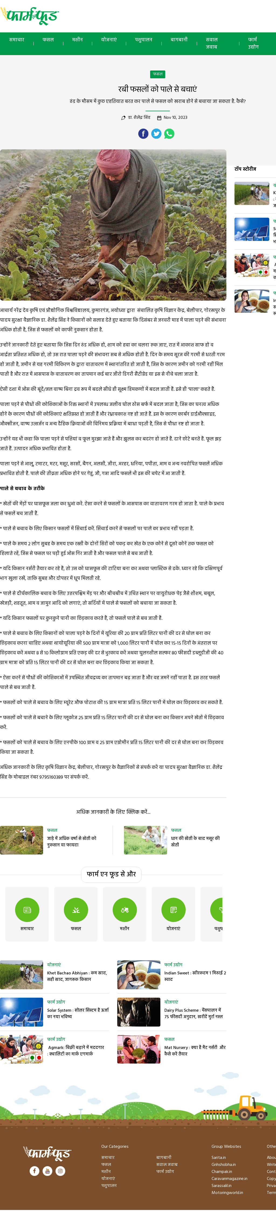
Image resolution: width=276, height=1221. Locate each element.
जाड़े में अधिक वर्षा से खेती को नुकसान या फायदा (71, 842)
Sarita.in (219, 1157)
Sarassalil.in (222, 1185)
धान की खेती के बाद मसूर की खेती (195, 842)
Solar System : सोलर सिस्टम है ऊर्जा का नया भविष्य (78, 1014)
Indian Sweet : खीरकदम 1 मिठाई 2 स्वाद (195, 976)
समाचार (16, 40)
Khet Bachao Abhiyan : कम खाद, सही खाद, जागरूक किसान (77, 976)
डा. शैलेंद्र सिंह (139, 117)
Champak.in (222, 1171)
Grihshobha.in (224, 1164)
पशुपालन (143, 40)
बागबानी (179, 40)
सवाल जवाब (212, 43)
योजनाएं (109, 40)
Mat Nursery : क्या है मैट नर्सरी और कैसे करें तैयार (195, 1051)
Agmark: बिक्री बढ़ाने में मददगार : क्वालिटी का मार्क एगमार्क (75, 1051)
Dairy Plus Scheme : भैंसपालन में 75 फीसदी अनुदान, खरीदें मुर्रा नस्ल (193, 1014)
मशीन (77, 40)
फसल (48, 40)
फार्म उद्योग (56, 1002)
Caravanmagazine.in (229, 1178)
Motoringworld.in (227, 1192)
